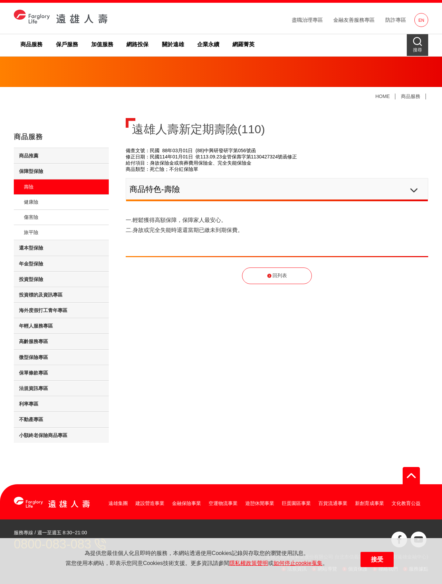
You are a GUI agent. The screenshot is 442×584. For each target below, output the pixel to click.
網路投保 (137, 44)
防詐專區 (395, 20)
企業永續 (208, 44)
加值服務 (102, 44)
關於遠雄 (173, 44)
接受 (377, 559)
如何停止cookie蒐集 (298, 563)
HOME (382, 96)
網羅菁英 (243, 44)
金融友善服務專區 (354, 20)
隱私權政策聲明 (248, 563)
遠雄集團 (118, 503)
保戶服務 (67, 44)
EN (421, 20)
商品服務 (31, 44)
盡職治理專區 (307, 20)
